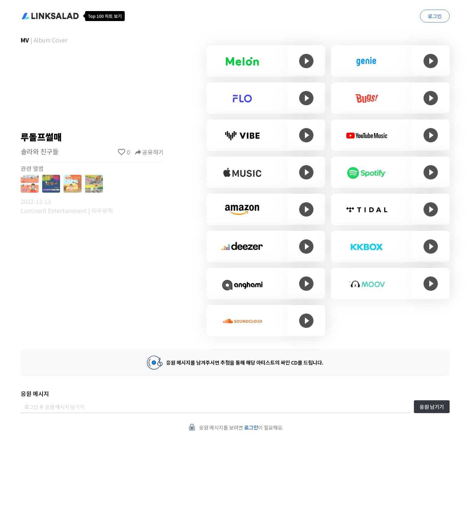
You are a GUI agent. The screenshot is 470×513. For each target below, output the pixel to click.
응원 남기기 (432, 406)
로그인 (435, 16)
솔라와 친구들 (40, 151)
